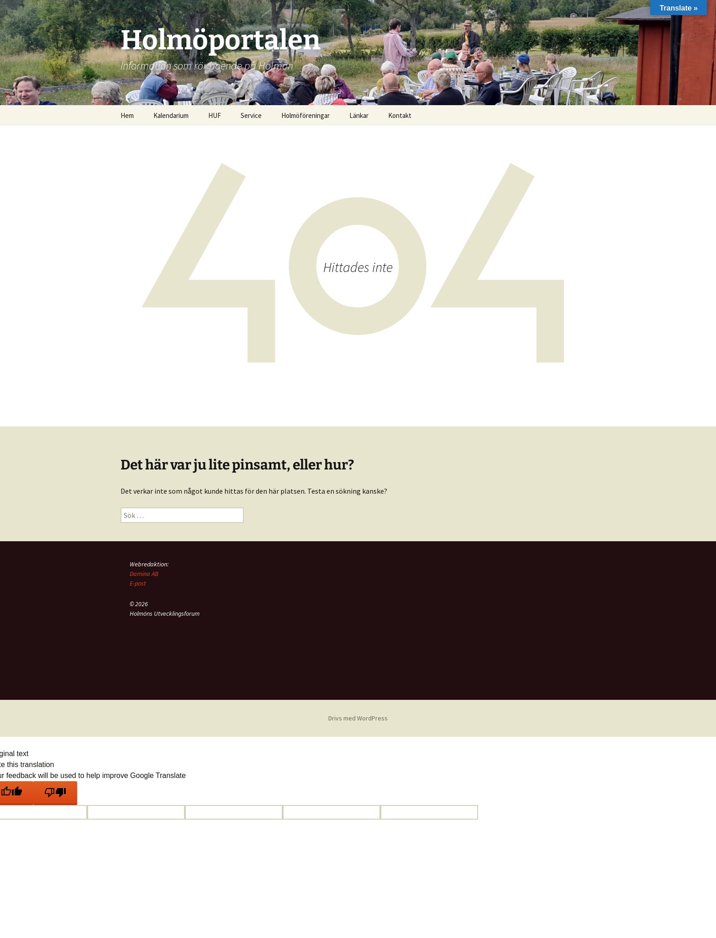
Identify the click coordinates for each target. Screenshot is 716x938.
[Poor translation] (55, 793)
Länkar (359, 115)
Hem (127, 115)
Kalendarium (171, 115)
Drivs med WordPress (358, 718)
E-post (138, 583)
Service (251, 115)
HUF (214, 115)
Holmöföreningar (305, 115)
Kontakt (399, 115)
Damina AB (144, 574)
